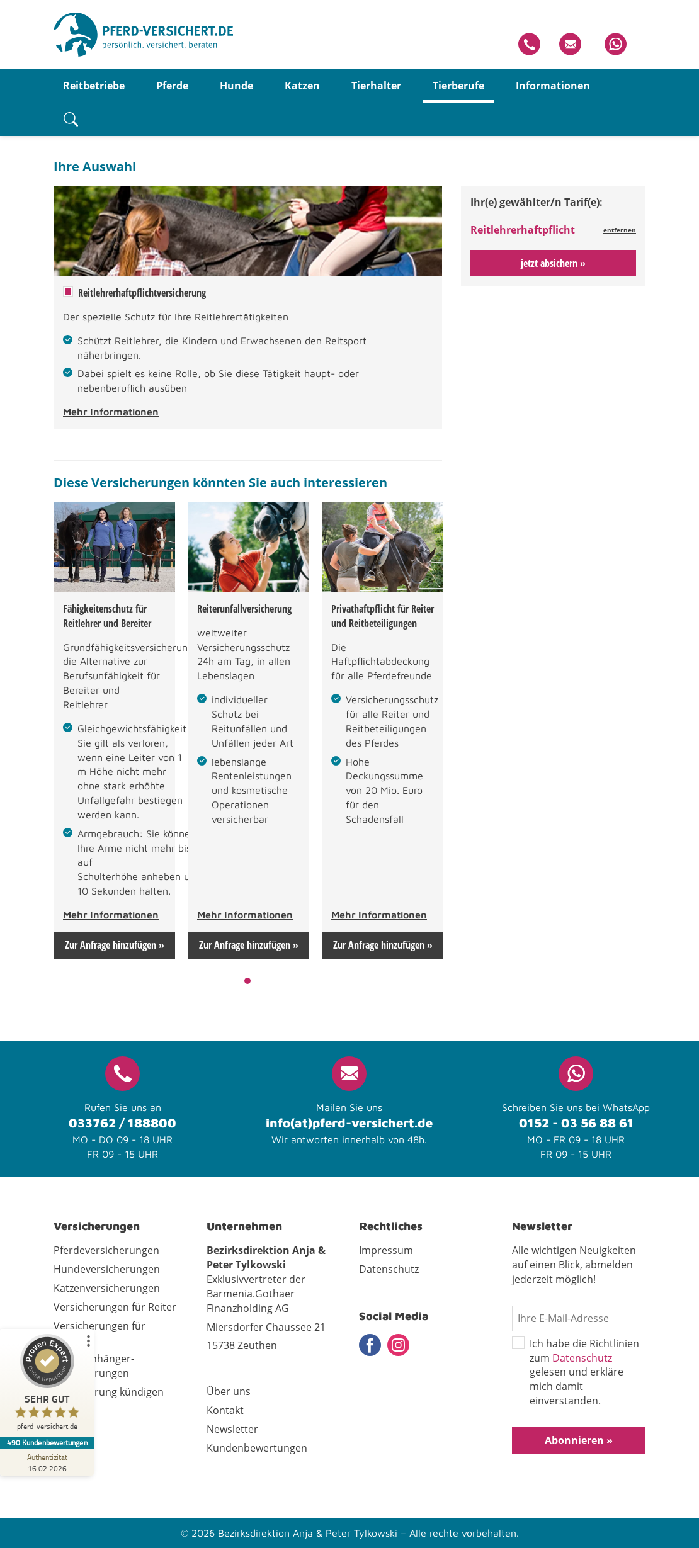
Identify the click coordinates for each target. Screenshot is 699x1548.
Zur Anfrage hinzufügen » (114, 945)
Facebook (370, 1345)
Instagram (398, 1345)
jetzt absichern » (553, 263)
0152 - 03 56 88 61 (576, 1123)
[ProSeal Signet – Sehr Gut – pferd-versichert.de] (47, 1385)
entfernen (619, 229)
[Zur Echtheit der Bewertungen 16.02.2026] (47, 1462)
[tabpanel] (114, 730)
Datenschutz (582, 1358)
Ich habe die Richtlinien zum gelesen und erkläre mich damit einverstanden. (575, 1372)
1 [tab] (248, 981)
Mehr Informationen (111, 411)
